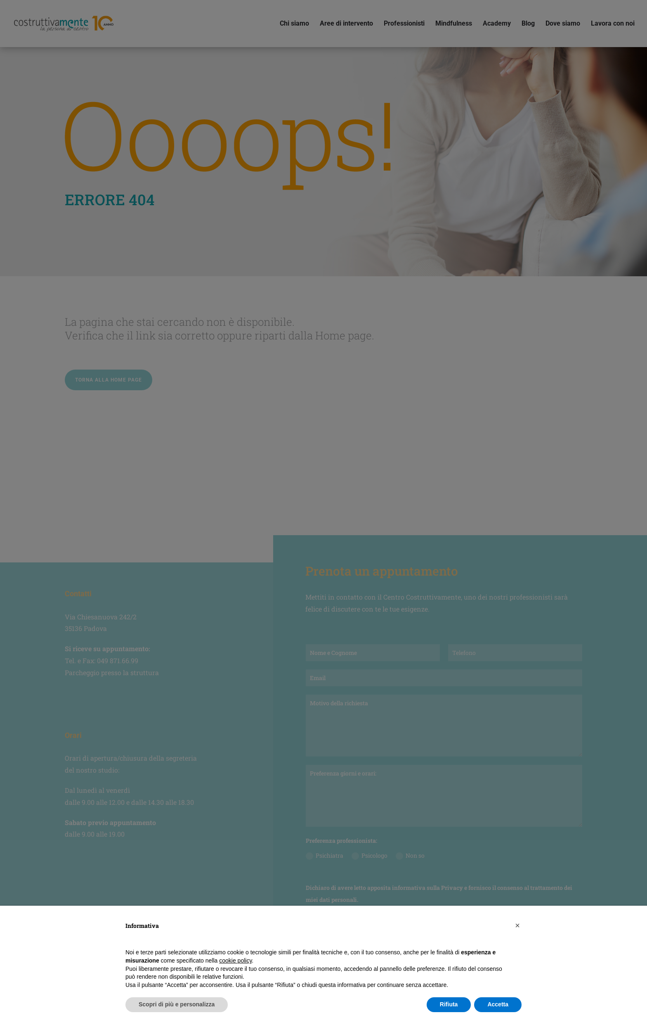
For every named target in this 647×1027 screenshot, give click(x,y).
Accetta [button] (497, 1004)
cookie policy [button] (235, 960)
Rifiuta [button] (449, 1004)
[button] (517, 925)
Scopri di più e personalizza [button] (177, 1004)
